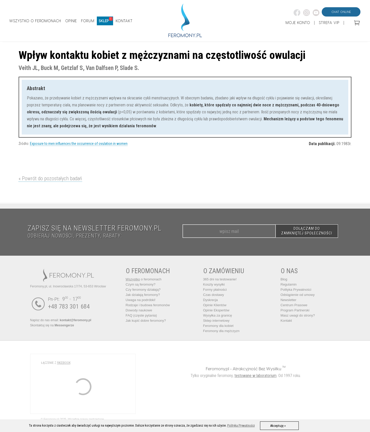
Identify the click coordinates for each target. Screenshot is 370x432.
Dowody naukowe (139, 310)
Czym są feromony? (141, 284)
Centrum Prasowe (294, 305)
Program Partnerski (295, 310)
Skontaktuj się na (52, 325)
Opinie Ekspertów (216, 310)
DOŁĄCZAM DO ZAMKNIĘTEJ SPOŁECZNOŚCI (306, 230)
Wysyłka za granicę (217, 315)
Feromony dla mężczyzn (221, 331)
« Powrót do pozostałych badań (50, 178)
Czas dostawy (213, 295)
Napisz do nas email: (60, 320)
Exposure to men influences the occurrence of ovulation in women (79, 144)
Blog (284, 279)
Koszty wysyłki (214, 284)
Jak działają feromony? (143, 295)
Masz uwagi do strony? (298, 315)
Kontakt (286, 321)
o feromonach (144, 279)
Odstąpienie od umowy (298, 295)
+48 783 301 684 (69, 306)
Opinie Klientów (214, 305)
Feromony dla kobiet (218, 326)
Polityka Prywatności (296, 290)
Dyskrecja (210, 300)
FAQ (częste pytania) (141, 315)
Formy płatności (215, 290)
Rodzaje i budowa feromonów (148, 305)
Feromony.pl (217, 368)
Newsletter (288, 300)
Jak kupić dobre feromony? (146, 321)
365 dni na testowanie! (220, 279)
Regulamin (289, 284)
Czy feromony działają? (143, 290)
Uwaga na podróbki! (141, 300)
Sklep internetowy (216, 321)
